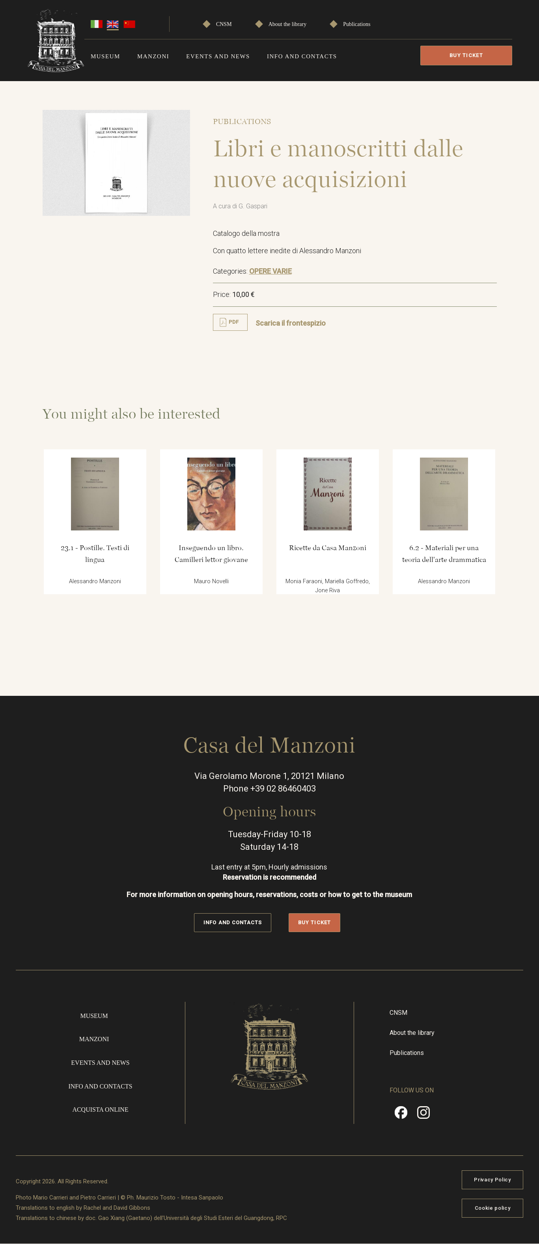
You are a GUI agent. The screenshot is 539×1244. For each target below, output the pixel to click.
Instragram (423, 1115)
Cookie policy (492, 1208)
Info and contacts (302, 56)
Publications (356, 24)
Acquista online (100, 1109)
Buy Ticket (466, 55)
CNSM (224, 24)
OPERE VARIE (270, 271)
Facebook (401, 1115)
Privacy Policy (492, 1180)
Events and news (218, 56)
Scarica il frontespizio (291, 323)
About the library (287, 24)
